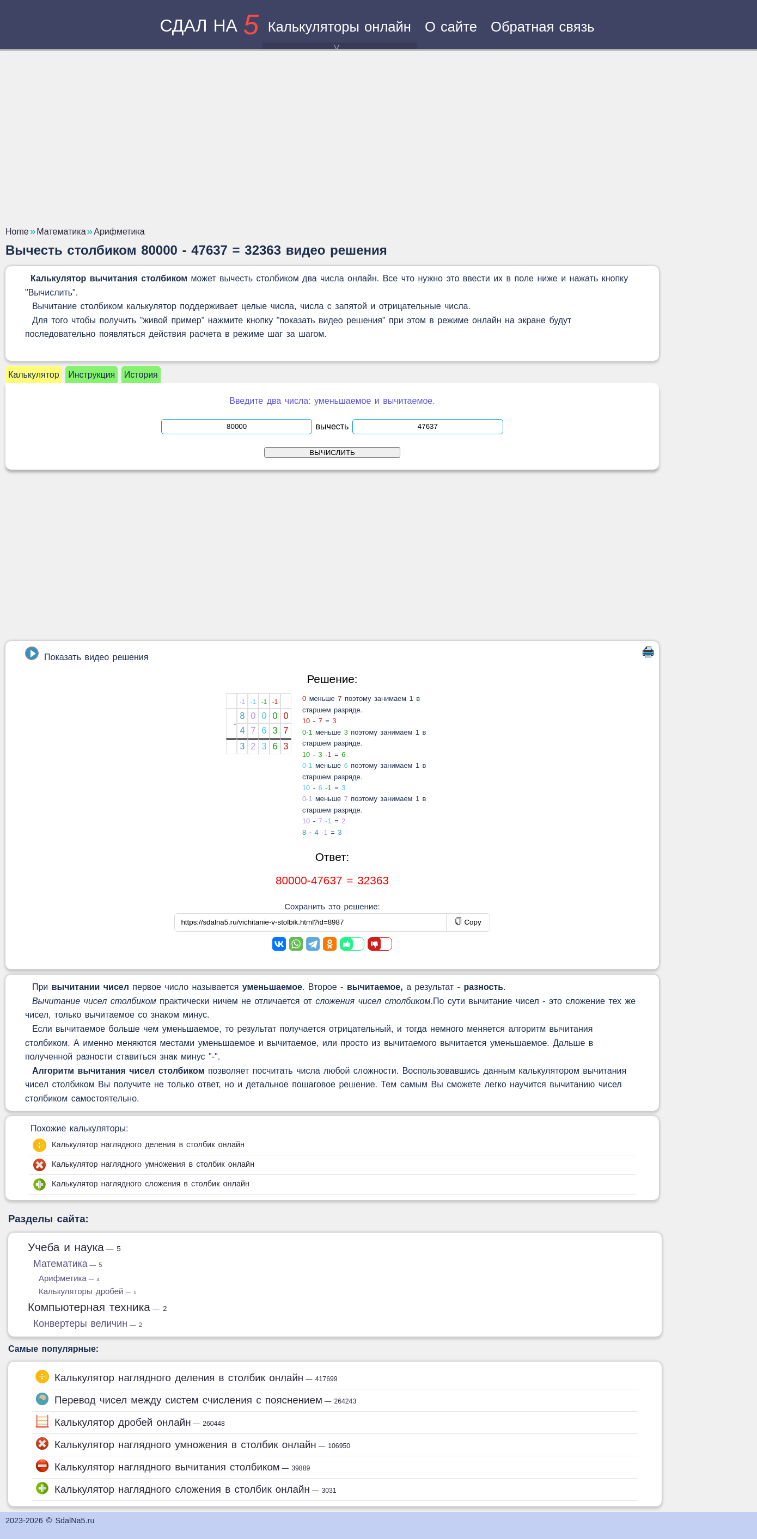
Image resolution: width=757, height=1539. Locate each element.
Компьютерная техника (97, 1307)
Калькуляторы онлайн (339, 34)
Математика (67, 1263)
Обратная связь (543, 26)
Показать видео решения (86, 654)
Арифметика (69, 1278)
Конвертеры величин (87, 1323)
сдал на (209, 25)
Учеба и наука (74, 1247)
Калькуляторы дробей (87, 1291)
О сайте (451, 26)
